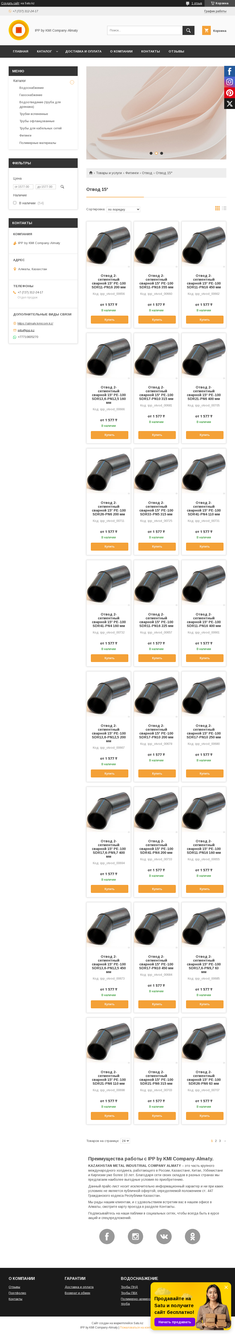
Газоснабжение (30, 95)
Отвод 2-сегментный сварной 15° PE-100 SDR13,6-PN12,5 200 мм (109, 733)
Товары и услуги (109, 173)
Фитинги (132, 173)
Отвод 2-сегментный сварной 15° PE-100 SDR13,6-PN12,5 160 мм (109, 395)
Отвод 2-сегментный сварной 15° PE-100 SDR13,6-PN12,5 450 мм (109, 964)
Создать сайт (10, 3)
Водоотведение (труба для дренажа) (40, 104)
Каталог (19, 81)
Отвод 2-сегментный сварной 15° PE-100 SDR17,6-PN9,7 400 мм (109, 848)
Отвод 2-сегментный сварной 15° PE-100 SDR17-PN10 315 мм (156, 393)
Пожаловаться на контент (137, 1327)
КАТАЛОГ (44, 51)
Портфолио (17, 1293)
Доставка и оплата (79, 1287)
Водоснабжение (31, 88)
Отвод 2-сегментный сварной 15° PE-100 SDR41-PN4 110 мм (204, 508)
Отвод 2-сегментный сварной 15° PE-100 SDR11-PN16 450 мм (204, 281)
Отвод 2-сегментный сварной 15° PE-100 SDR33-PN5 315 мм (156, 508)
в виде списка (224, 209)
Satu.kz (138, 1323)
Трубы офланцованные (36, 121)
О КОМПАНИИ (121, 51)
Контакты (15, 1299)
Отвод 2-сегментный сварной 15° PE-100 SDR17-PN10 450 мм (156, 962)
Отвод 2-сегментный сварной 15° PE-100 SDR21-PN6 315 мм (156, 1077)
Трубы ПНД (129, 1287)
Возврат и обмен (77, 1293)
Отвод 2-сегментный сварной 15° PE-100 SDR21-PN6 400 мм (204, 393)
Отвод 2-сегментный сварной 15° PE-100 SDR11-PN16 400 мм (204, 620)
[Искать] (188, 30)
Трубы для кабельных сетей (40, 128)
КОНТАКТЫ (150, 51)
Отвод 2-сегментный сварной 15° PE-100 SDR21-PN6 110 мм (109, 1077)
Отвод (147, 173)
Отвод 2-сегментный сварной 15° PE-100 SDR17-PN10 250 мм (204, 731)
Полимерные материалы (37, 143)
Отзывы (14, 1287)
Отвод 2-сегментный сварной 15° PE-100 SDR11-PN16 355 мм (156, 281)
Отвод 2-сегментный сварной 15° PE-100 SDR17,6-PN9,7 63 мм (204, 964)
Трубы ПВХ (129, 1293)
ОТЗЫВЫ (176, 51)
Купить (110, 319)
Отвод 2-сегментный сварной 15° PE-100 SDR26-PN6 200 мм (109, 508)
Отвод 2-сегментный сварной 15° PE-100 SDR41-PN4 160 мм (109, 620)
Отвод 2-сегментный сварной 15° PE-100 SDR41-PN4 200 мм (156, 847)
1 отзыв (197, 3)
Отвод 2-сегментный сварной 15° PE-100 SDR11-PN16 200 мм (109, 281)
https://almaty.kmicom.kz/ (35, 323)
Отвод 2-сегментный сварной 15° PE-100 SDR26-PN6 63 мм (204, 1077)
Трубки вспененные (33, 114)
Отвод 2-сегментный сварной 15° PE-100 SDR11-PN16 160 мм (204, 847)
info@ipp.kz (26, 330)
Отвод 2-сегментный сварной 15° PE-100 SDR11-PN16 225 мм (156, 620)
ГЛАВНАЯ (20, 51)
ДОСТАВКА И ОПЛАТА (83, 51)
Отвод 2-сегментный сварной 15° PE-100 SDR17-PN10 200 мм (156, 731)
